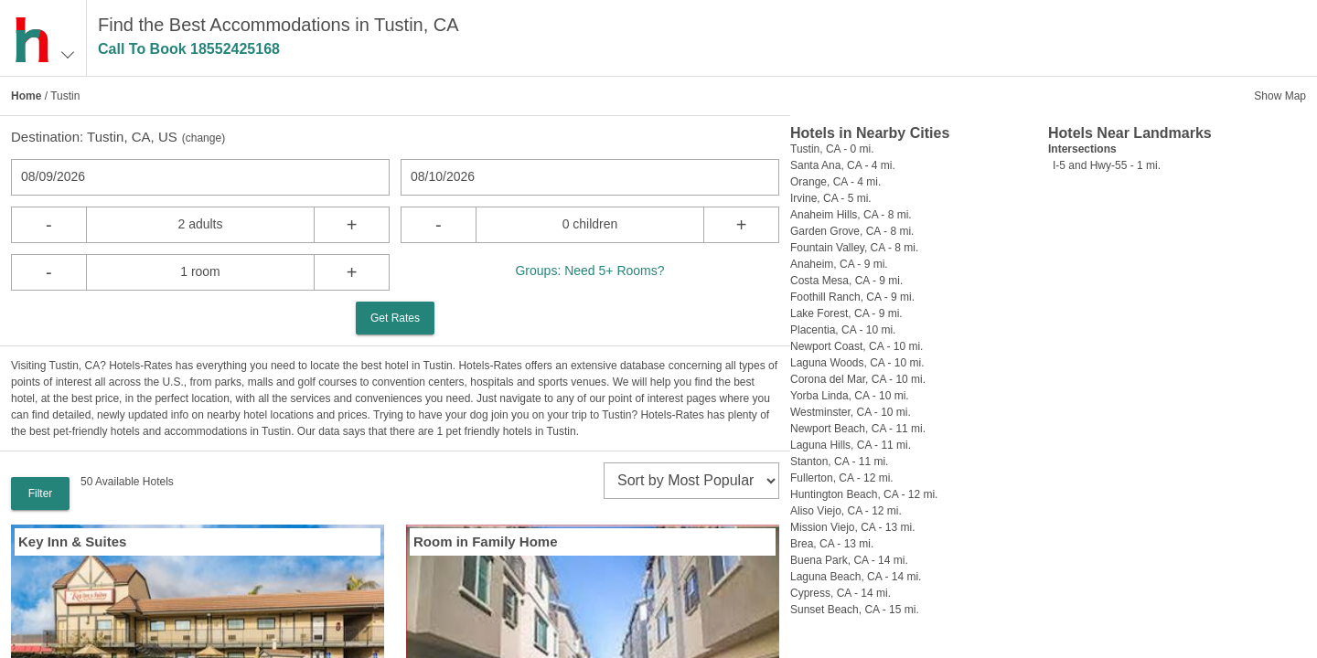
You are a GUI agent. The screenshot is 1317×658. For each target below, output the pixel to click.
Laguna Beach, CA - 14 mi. (855, 576)
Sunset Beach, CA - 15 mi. (854, 609)
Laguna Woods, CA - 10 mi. (857, 362)
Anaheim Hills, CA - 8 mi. (851, 214)
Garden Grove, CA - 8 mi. (852, 231)
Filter (40, 493)
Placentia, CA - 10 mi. (842, 330)
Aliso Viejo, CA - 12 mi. (846, 510)
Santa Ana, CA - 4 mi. (842, 165)
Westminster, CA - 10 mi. (850, 412)
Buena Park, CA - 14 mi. (849, 560)
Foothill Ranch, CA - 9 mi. (852, 297)
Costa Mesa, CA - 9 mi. (846, 280)
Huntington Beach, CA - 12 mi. (863, 494)
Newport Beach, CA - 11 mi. (858, 428)
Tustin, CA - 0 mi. (832, 149)
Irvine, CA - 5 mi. (831, 198)
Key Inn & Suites (72, 541)
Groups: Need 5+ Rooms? (589, 270)
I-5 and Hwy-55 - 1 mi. (1107, 165)
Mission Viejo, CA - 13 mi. (852, 527)
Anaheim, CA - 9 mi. (839, 264)
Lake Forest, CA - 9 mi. (846, 313)
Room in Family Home (485, 541)
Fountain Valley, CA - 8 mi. (854, 247)
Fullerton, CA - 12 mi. (842, 478)
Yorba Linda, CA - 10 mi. (849, 395)
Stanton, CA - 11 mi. (839, 461)
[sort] (691, 480)
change (203, 138)
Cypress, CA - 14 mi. (840, 593)
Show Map (1280, 96)
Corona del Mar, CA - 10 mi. (858, 379)
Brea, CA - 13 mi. (831, 543)
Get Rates (395, 318)
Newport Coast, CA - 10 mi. (856, 346)
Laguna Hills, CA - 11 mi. (850, 445)
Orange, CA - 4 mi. (835, 181)
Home (26, 96)
